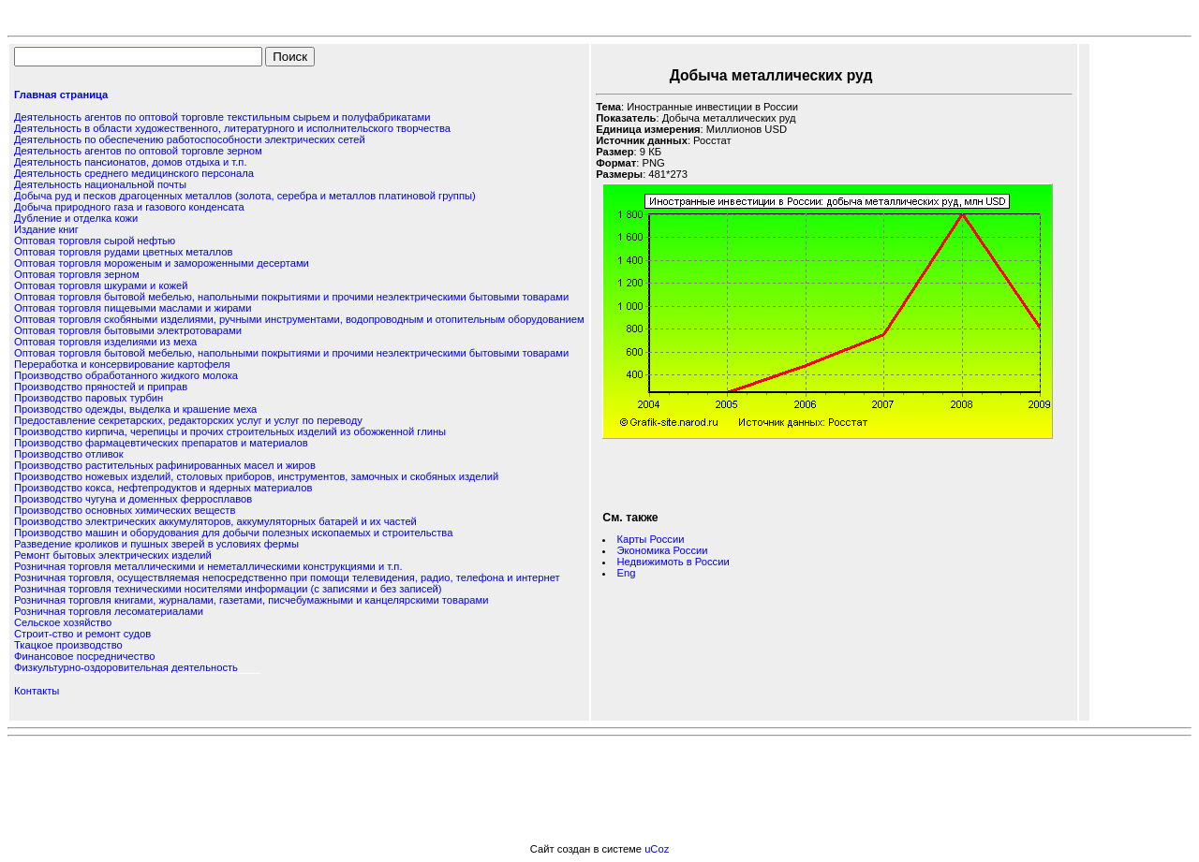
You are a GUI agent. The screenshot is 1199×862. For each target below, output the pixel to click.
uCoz (656, 849)
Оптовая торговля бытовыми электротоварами (128, 330)
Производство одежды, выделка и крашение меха (135, 409)
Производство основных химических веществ (124, 510)
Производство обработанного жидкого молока (126, 375)
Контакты (36, 690)
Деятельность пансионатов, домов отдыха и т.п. (130, 162)
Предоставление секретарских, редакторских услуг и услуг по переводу (188, 420)
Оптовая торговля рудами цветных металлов (123, 251)
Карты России (651, 539)
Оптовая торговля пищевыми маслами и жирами (133, 308)
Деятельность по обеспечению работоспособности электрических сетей (189, 139)
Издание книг (46, 229)
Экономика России (662, 550)
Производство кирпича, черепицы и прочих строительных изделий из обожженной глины (230, 431)
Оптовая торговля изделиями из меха (105, 341)
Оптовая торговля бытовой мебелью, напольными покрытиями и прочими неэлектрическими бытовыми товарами (291, 296)
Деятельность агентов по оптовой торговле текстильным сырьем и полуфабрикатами (222, 117)
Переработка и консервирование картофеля (122, 364)
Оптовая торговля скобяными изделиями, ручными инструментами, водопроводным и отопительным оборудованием (299, 319)
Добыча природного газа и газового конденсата (129, 206)
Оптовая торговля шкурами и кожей (100, 285)
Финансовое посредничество (84, 656)
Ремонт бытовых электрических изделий (113, 555)
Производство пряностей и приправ (100, 386)
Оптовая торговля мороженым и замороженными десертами (161, 263)
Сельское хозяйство (62, 622)
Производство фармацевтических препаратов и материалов (161, 442)
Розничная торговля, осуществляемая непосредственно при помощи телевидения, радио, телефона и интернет (287, 577)
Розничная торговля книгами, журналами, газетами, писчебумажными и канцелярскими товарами (251, 600)
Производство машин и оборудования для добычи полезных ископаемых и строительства (233, 532)
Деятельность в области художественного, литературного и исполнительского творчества (232, 128)
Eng (626, 572)
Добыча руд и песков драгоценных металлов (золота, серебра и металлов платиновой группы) (245, 195)
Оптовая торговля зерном (77, 274)
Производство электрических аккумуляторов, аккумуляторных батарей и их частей (215, 521)
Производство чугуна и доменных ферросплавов (133, 498)
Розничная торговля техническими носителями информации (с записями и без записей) (228, 588)
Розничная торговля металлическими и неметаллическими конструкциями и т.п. (208, 566)
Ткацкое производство (68, 644)
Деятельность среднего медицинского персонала (134, 173)
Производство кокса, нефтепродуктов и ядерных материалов (163, 487)
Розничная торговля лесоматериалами (108, 611)
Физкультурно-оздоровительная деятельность (126, 667)
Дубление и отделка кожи (76, 218)
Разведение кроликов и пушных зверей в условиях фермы (156, 543)
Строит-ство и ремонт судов (82, 633)
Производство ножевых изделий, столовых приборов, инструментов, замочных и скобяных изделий (256, 476)
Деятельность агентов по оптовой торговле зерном (138, 150)
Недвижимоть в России (673, 561)
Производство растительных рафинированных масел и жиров (165, 465)
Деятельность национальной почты (100, 184)
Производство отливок (69, 454)
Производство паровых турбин (88, 397)
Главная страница (61, 94)
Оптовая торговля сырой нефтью (94, 240)
